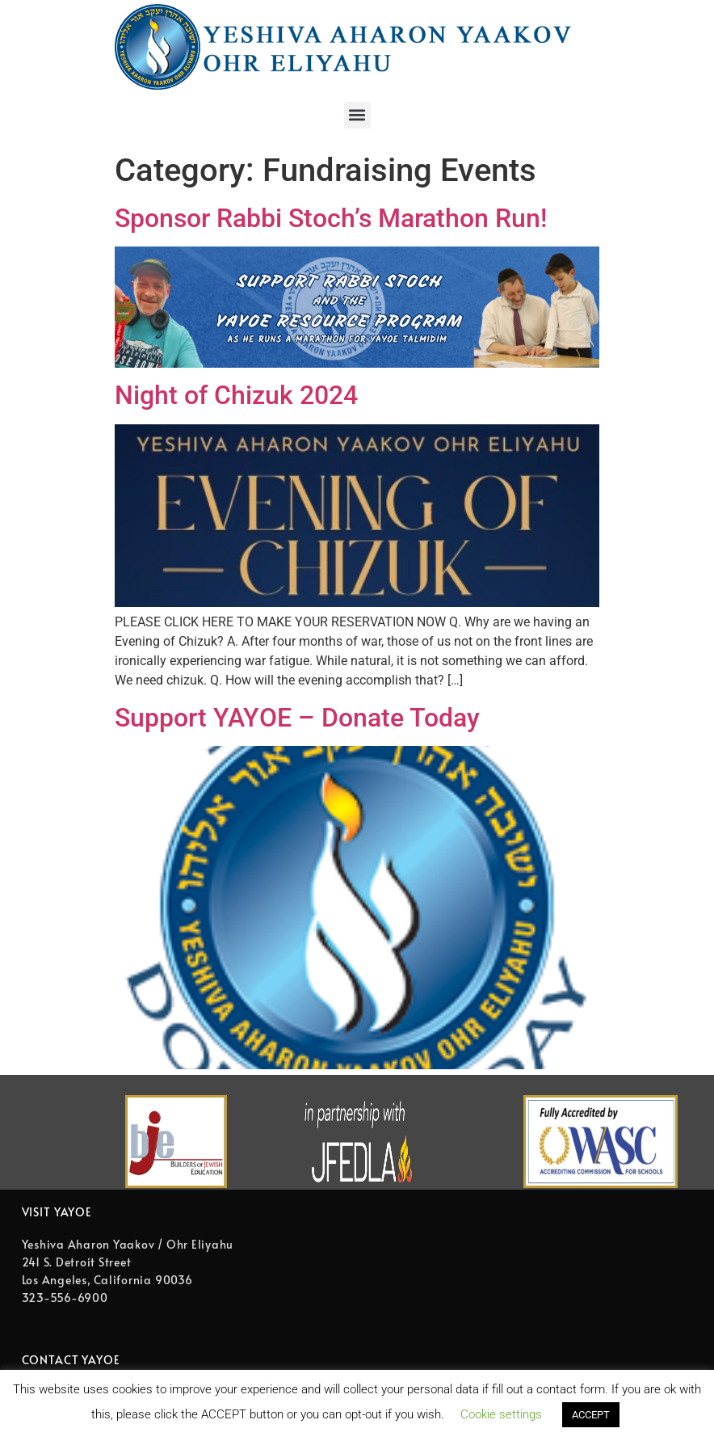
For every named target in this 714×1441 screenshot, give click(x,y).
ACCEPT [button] (591, 1415)
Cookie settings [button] (501, 1414)
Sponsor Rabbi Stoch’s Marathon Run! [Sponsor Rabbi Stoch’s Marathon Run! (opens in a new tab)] (331, 218)
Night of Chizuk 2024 (236, 395)
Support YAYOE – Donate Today (297, 717)
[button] (357, 115)
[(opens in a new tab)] (357, 363)
